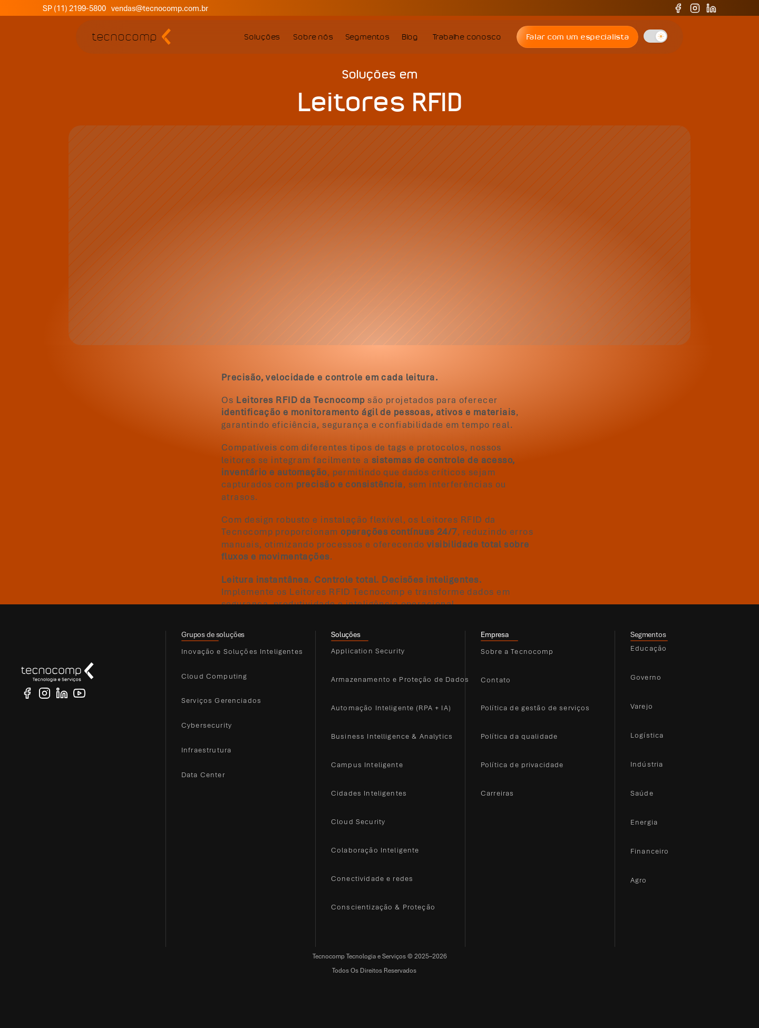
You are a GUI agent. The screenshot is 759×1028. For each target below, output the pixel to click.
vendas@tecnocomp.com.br (159, 8)
